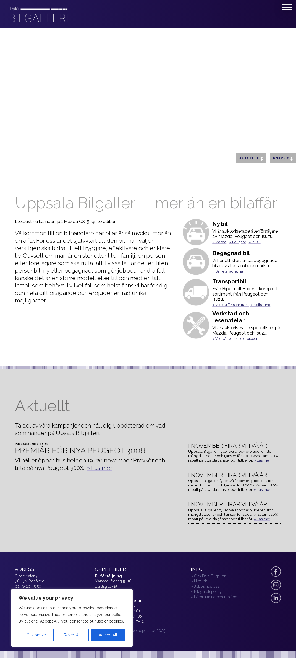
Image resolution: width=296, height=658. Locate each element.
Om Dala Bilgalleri (210, 576)
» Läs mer (99, 467)
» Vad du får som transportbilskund (241, 305)
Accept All (108, 635)
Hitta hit (200, 581)
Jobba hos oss (206, 586)
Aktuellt (251, 158)
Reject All (72, 635)
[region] (72, 618)
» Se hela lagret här (228, 271)
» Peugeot (237, 242)
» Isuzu (255, 242)
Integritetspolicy (208, 591)
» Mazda (219, 242)
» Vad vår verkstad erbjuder (235, 338)
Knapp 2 (283, 158)
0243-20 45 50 (28, 586)
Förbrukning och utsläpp (215, 596)
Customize (36, 635)
